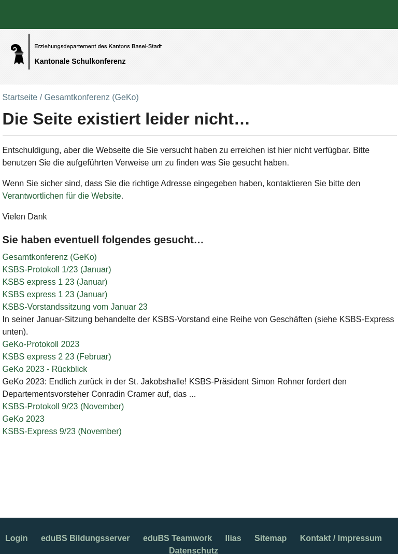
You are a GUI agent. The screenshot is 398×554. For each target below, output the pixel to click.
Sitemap (270, 538)
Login (16, 538)
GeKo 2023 (24, 418)
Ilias (233, 538)
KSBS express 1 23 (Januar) (55, 282)
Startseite (20, 97)
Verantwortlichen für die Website (62, 195)
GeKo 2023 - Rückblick (45, 369)
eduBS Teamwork (177, 538)
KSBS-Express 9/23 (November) (62, 431)
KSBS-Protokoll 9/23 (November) (63, 406)
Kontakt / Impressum (341, 538)
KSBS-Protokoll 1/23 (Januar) (57, 269)
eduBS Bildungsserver (85, 538)
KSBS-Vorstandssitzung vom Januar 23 (75, 306)
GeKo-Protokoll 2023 (41, 344)
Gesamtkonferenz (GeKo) (50, 257)
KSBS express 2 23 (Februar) (57, 356)
